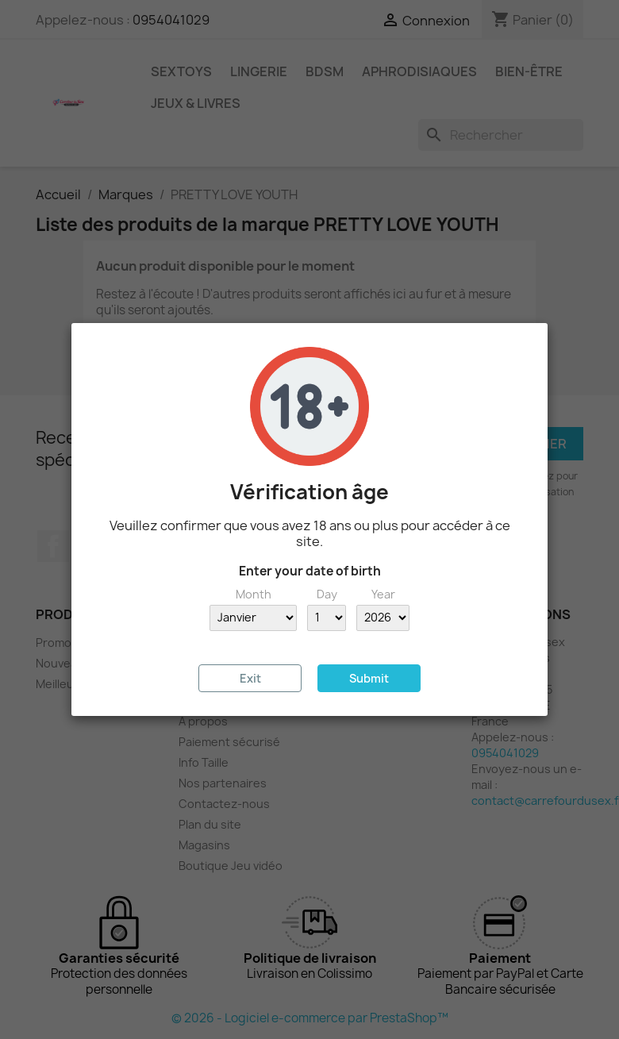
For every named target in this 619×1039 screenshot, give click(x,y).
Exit (250, 678)
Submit (369, 678)
